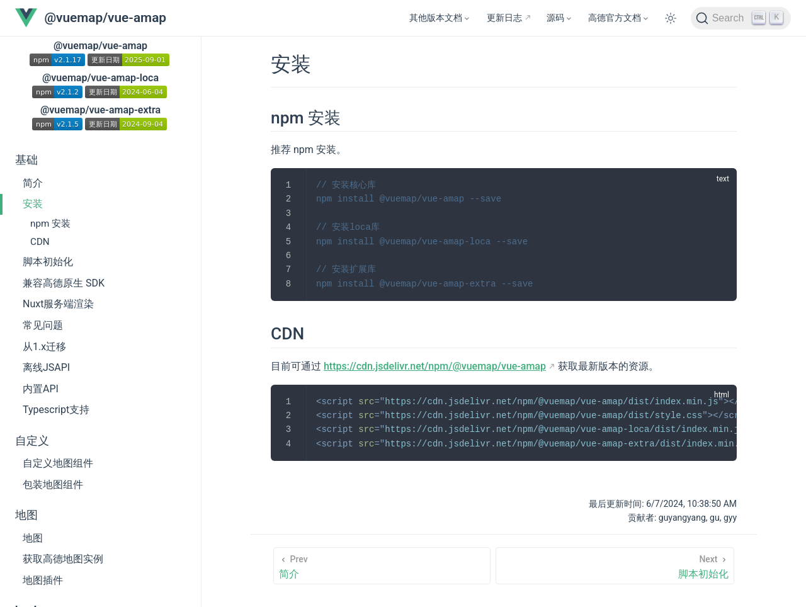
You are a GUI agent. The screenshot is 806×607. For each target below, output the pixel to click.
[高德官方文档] (619, 18)
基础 (26, 160)
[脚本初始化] (615, 565)
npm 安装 (50, 223)
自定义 (32, 440)
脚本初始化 (48, 262)
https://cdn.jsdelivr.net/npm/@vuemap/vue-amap (435, 366)
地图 (26, 515)
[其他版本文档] (440, 18)
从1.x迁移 (44, 347)
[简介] (382, 565)
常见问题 (43, 325)
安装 (33, 204)
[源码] (560, 18)
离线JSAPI (46, 367)
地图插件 (43, 580)
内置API (41, 389)
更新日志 (504, 18)
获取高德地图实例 (63, 559)
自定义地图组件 (58, 463)
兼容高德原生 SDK (64, 283)
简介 (33, 183)
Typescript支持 (56, 410)
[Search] (741, 18)
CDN (40, 241)
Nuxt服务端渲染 (58, 304)
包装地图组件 (53, 485)
